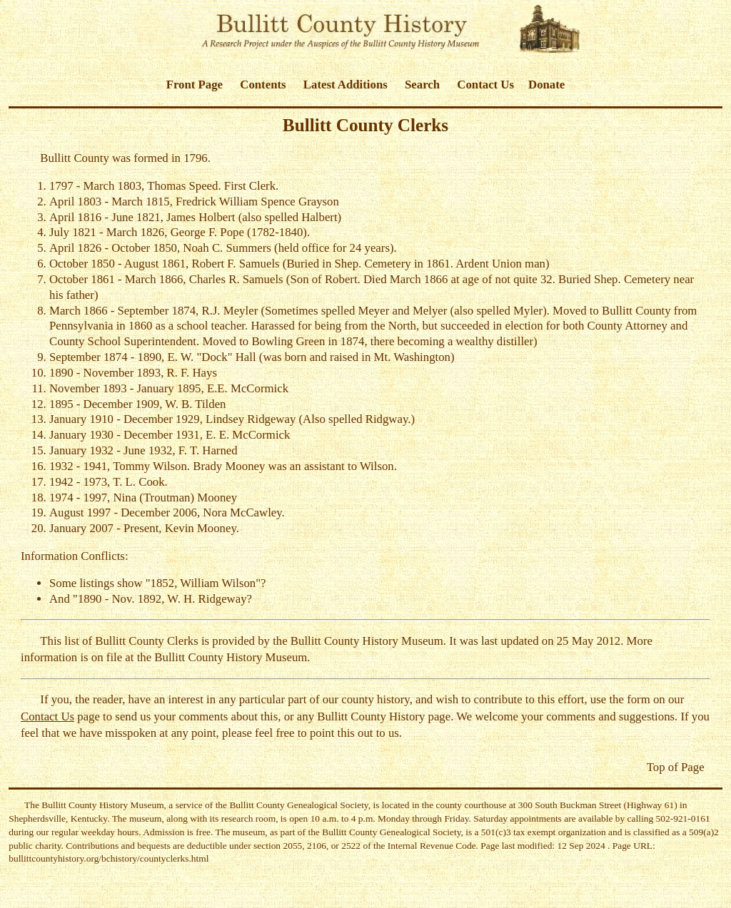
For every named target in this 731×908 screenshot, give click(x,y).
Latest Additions (345, 84)
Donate (546, 84)
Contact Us (485, 84)
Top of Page (676, 767)
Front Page (194, 84)
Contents (263, 84)
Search (422, 84)
